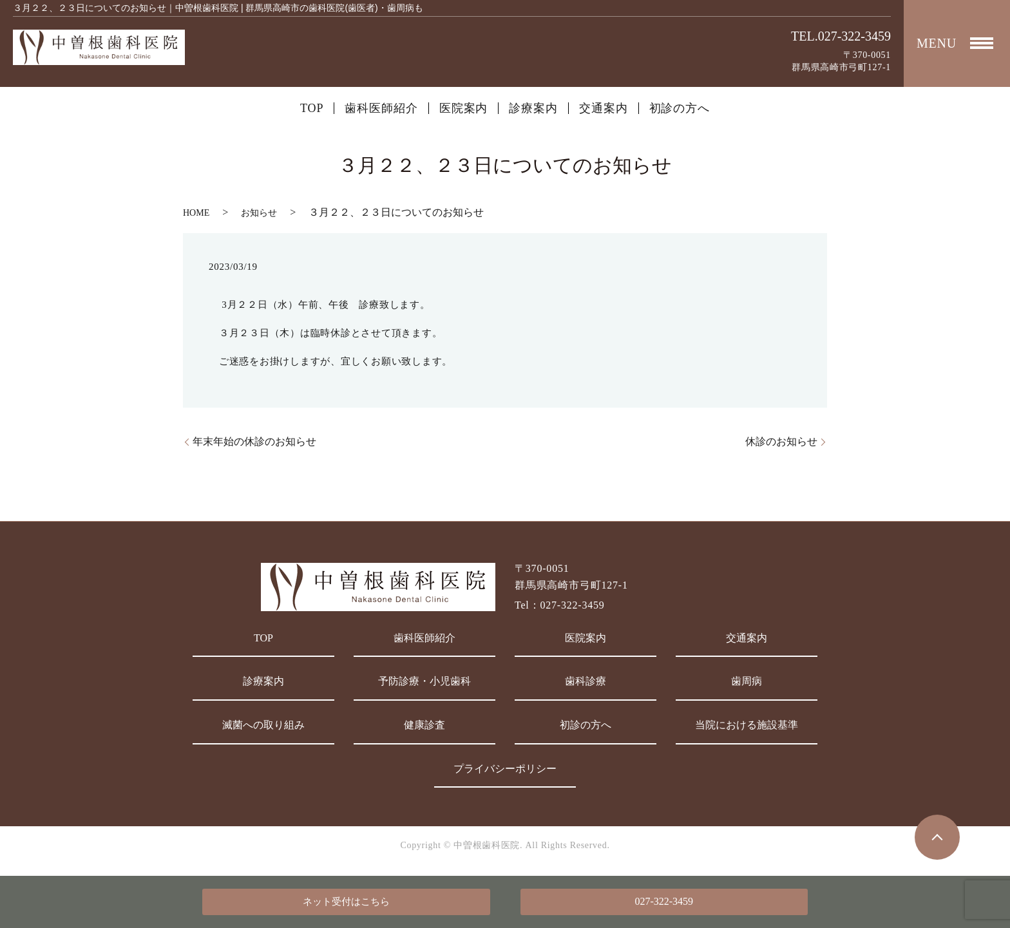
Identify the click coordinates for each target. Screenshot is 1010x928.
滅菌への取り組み (263, 724)
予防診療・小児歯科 (424, 681)
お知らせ (259, 213)
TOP (311, 108)
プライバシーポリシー (505, 768)
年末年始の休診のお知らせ (254, 441)
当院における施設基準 (746, 724)
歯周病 (746, 681)
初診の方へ (679, 108)
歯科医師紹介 (381, 108)
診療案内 (533, 108)
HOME (196, 213)
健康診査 (424, 724)
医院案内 (463, 108)
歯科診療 (585, 681)
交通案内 (603, 108)
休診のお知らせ (781, 441)
